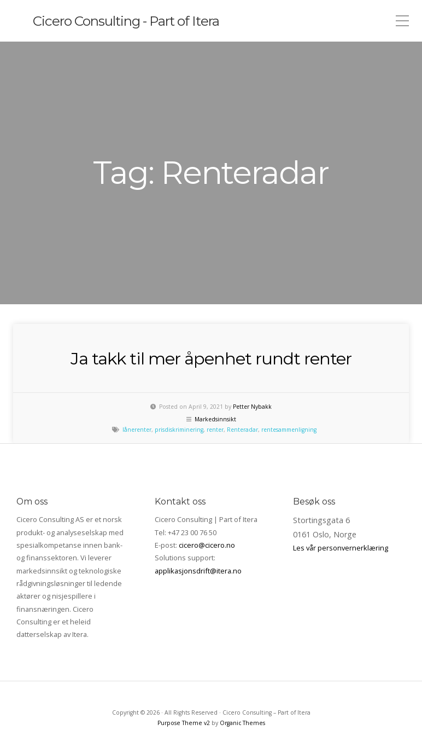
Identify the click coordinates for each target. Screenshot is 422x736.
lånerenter (136, 378)
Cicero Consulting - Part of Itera (135, 21)
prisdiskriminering (179, 378)
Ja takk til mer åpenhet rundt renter (211, 306)
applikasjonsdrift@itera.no (198, 519)
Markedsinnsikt (215, 368)
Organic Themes (242, 671)
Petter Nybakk (252, 355)
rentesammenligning (289, 378)
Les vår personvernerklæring (340, 496)
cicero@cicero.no (207, 494)
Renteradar (242, 378)
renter (215, 378)
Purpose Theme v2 (183, 671)
